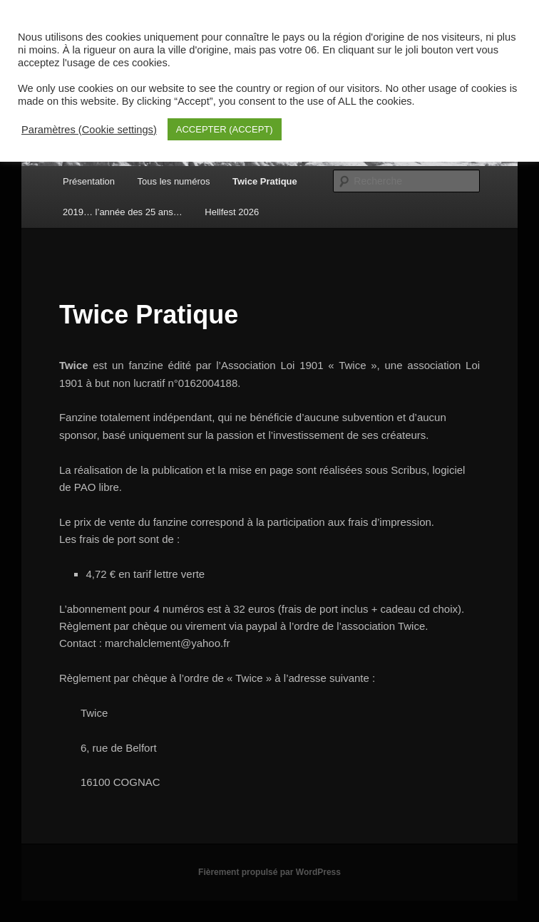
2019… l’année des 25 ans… (123, 212)
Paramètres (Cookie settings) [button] (89, 129)
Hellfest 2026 (232, 212)
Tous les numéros (174, 181)
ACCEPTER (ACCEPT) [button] (224, 129)
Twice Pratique (264, 181)
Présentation (89, 181)
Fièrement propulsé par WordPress (269, 872)
